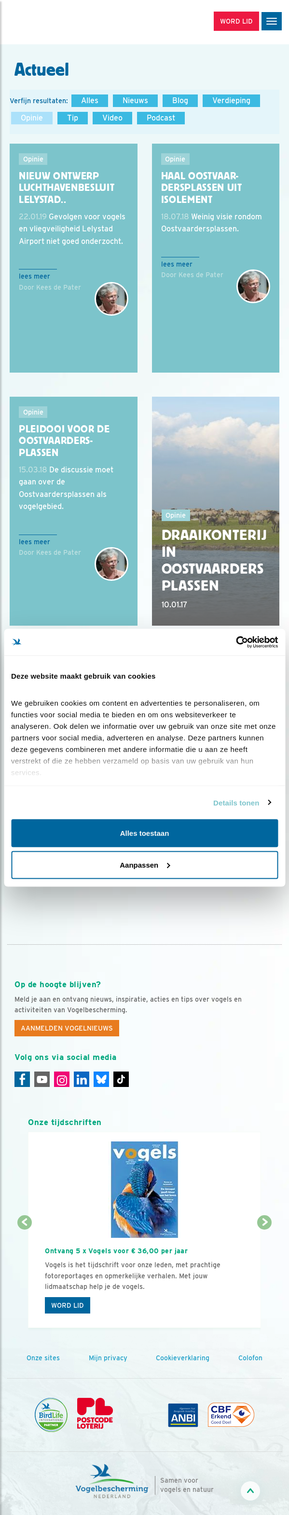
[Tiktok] (121, 1079)
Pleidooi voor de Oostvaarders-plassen (64, 440)
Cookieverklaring (182, 1358)
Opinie (32, 117)
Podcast (161, 117)
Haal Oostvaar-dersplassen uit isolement (201, 187)
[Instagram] (61, 1079)
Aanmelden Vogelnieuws (67, 1028)
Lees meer (34, 276)
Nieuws (135, 100)
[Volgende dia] (264, 1276)
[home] (48, 22)
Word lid (67, 1305)
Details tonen (236, 802)
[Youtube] (42, 1079)
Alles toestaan (144, 833)
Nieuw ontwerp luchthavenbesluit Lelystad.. (66, 187)
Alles (89, 100)
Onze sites (43, 1358)
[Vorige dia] (24, 1276)
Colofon (250, 1358)
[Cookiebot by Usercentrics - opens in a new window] (235, 642)
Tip (72, 117)
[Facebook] (22, 1079)
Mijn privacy (108, 1358)
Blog (180, 100)
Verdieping (231, 100)
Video (112, 117)
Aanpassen (145, 864)
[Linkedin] (81, 1079)
